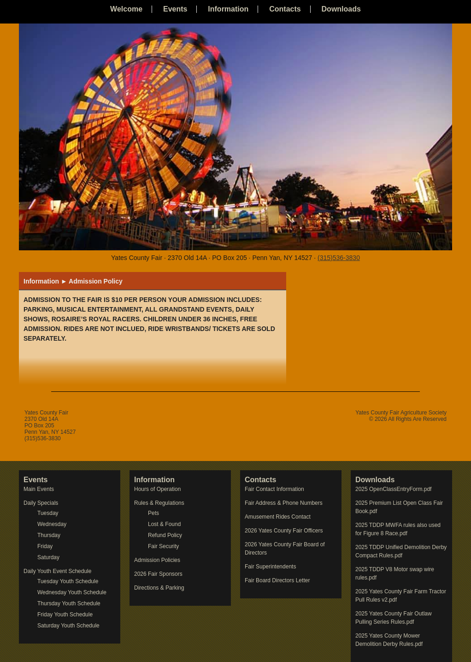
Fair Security (163, 546)
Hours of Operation (157, 489)
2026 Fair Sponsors (158, 574)
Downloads (341, 9)
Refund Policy (165, 535)
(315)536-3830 (339, 257)
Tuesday (48, 513)
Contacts (284, 9)
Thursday (48, 535)
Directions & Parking (159, 588)
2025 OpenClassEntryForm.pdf (393, 489)
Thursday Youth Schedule (68, 603)
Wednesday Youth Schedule (71, 592)
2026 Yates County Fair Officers (284, 530)
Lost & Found (164, 524)
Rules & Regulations (159, 503)
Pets (153, 513)
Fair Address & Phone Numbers (284, 503)
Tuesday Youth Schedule (67, 581)
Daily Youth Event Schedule (57, 571)
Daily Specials (41, 503)
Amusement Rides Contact (278, 517)
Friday (45, 546)
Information (228, 9)
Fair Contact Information (274, 489)
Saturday (48, 557)
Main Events (39, 489)
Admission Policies (157, 560)
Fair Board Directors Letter (277, 580)
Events (175, 9)
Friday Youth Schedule (65, 614)
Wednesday (51, 524)
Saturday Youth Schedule (68, 625)
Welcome (126, 9)
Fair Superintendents (270, 566)
